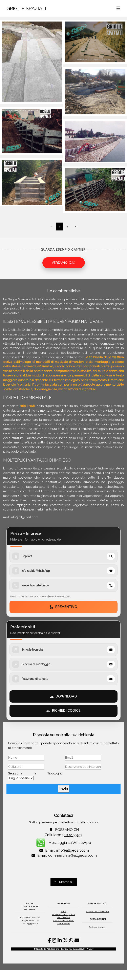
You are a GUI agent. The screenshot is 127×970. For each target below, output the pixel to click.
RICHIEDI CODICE (63, 711)
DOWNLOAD (63, 696)
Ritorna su (63, 882)
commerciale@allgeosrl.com (72, 855)
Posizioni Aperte (97, 927)
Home (63, 911)
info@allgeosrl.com (72, 850)
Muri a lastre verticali (63, 920)
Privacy (89, 949)
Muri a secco (63, 917)
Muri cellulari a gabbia (63, 914)
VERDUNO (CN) (64, 263)
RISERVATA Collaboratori (97, 911)
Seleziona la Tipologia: (35, 773)
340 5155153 (72, 835)
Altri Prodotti (63, 923)
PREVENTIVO (63, 607)
